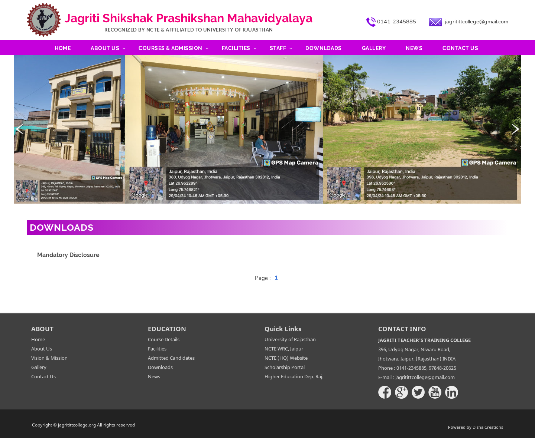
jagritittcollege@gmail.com (476, 21)
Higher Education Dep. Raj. (294, 376)
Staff (278, 48)
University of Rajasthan (290, 339)
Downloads (323, 48)
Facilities (236, 48)
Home (63, 48)
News (414, 48)
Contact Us (460, 48)
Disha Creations (488, 427)
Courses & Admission (170, 48)
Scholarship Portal (285, 367)
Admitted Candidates (171, 358)
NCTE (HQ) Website (286, 358)
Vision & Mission (49, 358)
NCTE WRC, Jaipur (284, 348)
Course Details (163, 339)
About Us (105, 48)
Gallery (374, 48)
